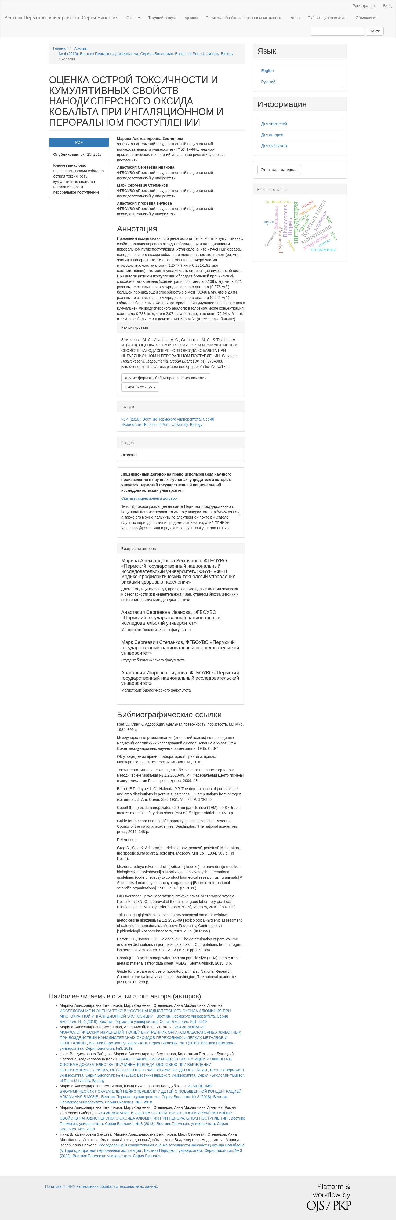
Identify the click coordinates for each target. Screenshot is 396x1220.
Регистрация (364, 5)
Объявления (366, 18)
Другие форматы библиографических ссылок (166, 378)
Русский (268, 81)
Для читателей (274, 124)
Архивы (191, 18)
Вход (387, 5)
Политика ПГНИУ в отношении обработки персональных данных (101, 1186)
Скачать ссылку (140, 387)
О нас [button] (133, 18)
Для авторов (272, 135)
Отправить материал (279, 170)
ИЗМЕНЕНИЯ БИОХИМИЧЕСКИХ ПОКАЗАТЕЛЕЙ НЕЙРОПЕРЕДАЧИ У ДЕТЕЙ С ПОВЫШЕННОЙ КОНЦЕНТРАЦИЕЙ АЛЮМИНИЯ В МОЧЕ (151, 1091)
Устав (295, 18)
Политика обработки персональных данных (244, 18)
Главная (60, 48)
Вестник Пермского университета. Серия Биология (61, 17)
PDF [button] (79, 142)
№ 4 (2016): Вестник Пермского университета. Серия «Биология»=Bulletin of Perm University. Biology (146, 54)
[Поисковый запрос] (338, 31)
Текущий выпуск (162, 18)
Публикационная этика (327, 18)
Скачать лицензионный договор (149, 498)
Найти (374, 31)
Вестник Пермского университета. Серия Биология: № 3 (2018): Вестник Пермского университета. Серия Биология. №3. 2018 (152, 1123)
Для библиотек (274, 146)
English (267, 70)
